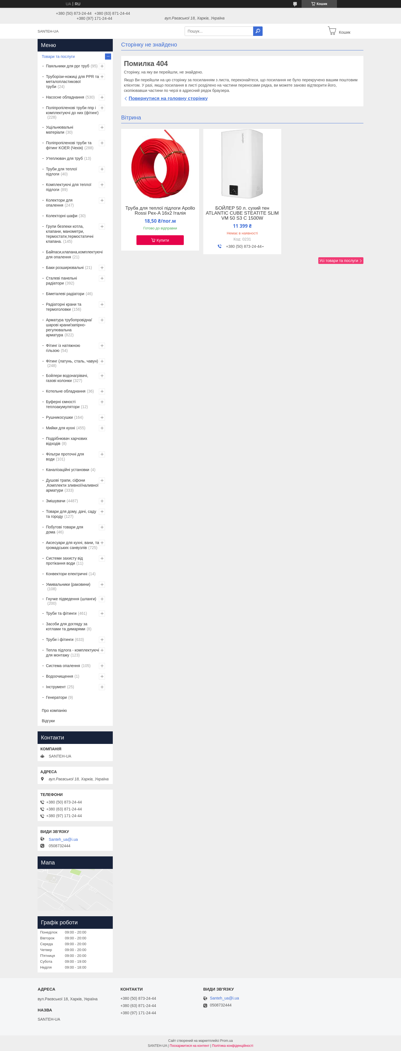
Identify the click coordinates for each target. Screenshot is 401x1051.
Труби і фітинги (60, 639)
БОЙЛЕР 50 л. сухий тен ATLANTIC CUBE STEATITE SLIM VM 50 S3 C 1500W (242, 213)
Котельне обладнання (65, 391)
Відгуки (48, 721)
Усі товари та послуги (338, 260)
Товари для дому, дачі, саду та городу (71, 514)
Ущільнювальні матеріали (59, 129)
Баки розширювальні (65, 267)
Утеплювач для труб (64, 158)
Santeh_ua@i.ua (63, 839)
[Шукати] (258, 31)
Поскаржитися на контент (189, 1046)
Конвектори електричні (66, 574)
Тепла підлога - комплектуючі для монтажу (72, 652)
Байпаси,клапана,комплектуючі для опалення (74, 254)
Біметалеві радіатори (65, 293)
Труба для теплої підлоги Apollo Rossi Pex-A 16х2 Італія (160, 211)
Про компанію (54, 710)
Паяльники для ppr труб (67, 66)
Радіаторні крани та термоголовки (63, 307)
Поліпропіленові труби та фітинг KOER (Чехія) (69, 145)
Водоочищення (59, 676)
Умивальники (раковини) (68, 584)
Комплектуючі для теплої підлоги (68, 187)
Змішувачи (55, 501)
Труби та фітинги (61, 613)
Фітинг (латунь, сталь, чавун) (72, 361)
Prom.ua (226, 1041)
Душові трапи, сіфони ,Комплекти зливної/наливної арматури (72, 485)
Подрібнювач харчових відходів (66, 441)
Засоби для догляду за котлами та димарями (66, 626)
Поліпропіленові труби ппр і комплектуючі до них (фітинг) (72, 110)
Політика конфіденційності (232, 1046)
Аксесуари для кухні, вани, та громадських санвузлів (72, 545)
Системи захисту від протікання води (64, 560)
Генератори (56, 697)
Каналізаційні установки (67, 469)
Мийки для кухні (60, 428)
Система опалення (63, 665)
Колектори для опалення (59, 202)
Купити (163, 240)
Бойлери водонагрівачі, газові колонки (67, 378)
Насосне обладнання (65, 97)
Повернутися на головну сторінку (168, 98)
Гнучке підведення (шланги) (71, 599)
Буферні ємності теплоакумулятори (63, 404)
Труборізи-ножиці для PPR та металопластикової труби (72, 81)
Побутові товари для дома (64, 529)
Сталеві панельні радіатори (61, 280)
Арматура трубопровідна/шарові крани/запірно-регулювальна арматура (69, 327)
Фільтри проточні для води (65, 456)
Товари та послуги (58, 56)
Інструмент (56, 687)
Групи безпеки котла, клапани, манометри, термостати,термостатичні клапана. (69, 234)
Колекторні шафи (61, 216)
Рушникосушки (59, 417)
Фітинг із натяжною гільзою (63, 348)
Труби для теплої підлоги (61, 171)
